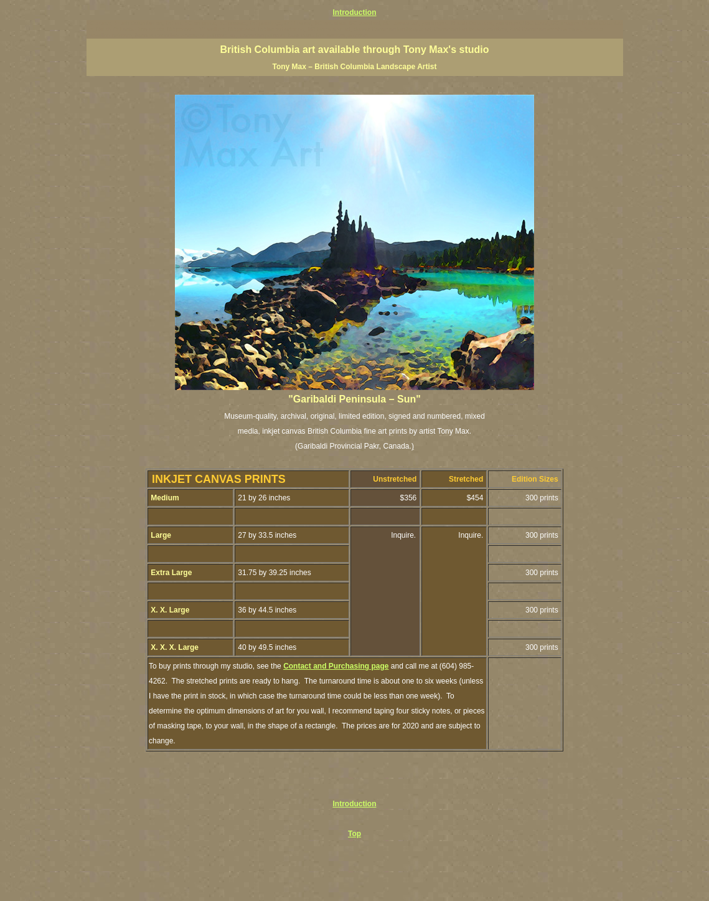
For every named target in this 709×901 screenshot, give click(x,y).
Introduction (355, 12)
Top (354, 833)
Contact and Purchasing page (335, 666)
